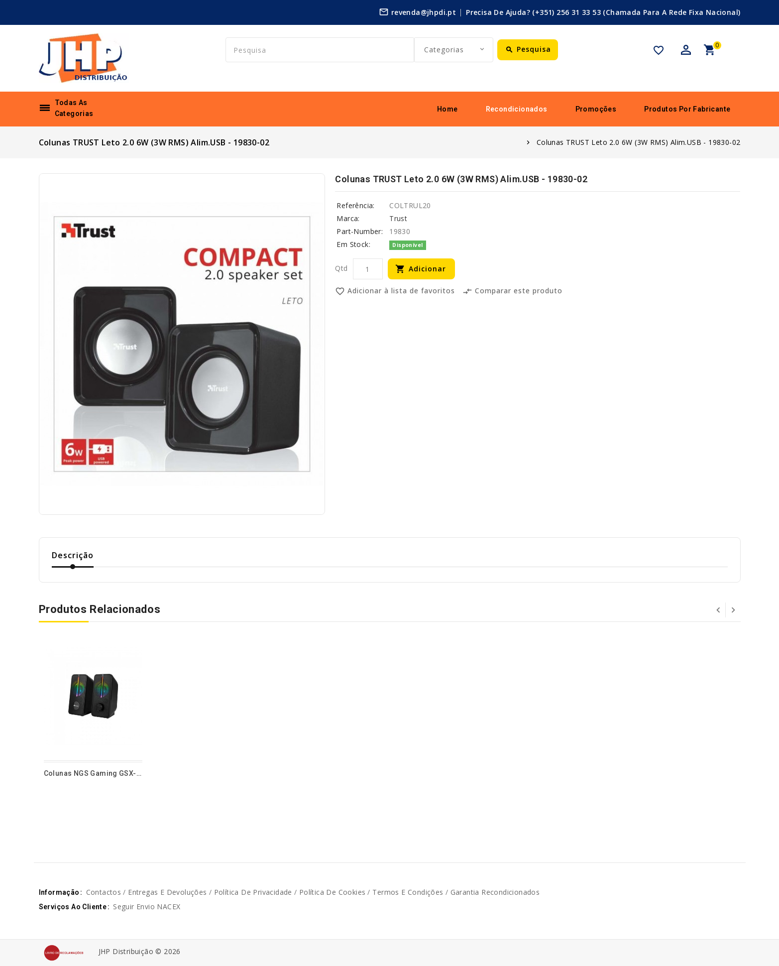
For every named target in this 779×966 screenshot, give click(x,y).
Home (447, 109)
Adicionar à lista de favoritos (395, 291)
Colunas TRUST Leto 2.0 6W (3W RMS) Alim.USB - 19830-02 (639, 142)
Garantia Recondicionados (495, 892)
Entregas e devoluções (167, 892)
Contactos (103, 892)
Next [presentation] (733, 610)
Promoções (596, 109)
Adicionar (427, 268)
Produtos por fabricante (687, 109)
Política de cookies (332, 892)
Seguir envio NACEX (146, 906)
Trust (398, 218)
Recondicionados (517, 109)
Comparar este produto (512, 291)
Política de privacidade (253, 892)
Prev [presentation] (718, 610)
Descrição (73, 555)
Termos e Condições (407, 892)
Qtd (341, 268)
